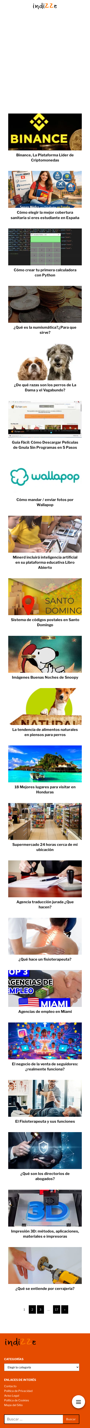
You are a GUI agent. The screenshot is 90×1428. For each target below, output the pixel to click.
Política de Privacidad (18, 1391)
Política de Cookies (16, 1400)
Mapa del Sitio (13, 1405)
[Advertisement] (45, 66)
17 (56, 1309)
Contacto (10, 1386)
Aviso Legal (11, 1395)
